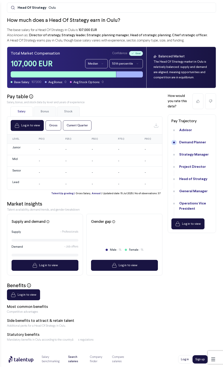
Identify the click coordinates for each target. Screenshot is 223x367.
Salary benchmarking (50, 359)
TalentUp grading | (62, 193)
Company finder (96, 359)
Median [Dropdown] (96, 63)
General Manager (193, 191)
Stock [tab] (68, 111)
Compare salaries (118, 359)
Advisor (185, 130)
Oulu (37, 7)
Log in (185, 359)
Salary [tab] (21, 111)
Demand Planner (192, 142)
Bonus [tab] (45, 111)
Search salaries (73, 359)
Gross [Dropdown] (53, 125)
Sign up (200, 359)
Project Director (192, 166)
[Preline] (24, 359)
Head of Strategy (193, 179)
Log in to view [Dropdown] (27, 125)
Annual (96, 193)
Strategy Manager (194, 154)
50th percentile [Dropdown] (126, 63)
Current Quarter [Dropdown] (77, 125)
